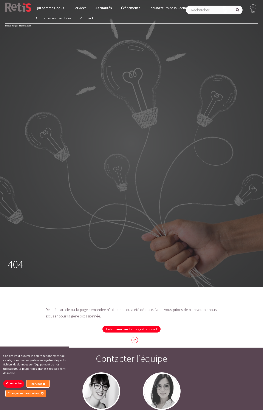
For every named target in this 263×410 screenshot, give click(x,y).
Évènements (130, 8)
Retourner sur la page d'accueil (131, 329)
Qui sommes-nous (50, 8)
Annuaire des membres (53, 18)
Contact (86, 18)
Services (80, 8)
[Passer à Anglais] (253, 11)
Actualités (104, 8)
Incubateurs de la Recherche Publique (179, 8)
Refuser (38, 383)
